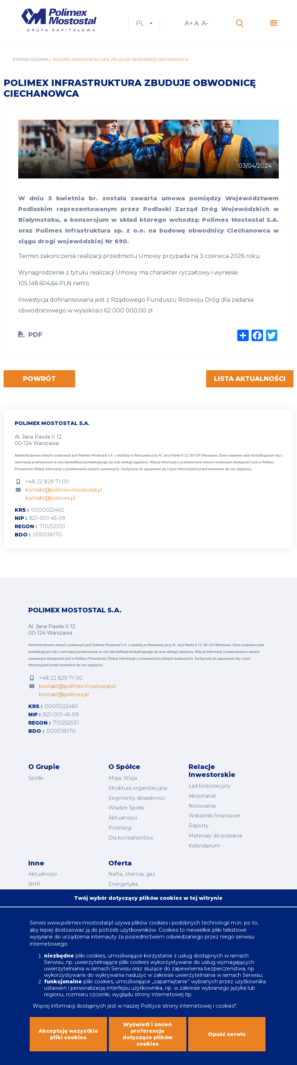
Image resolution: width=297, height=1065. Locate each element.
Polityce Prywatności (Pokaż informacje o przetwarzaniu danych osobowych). (135, 658)
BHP (34, 884)
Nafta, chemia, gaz (131, 874)
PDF (35, 335)
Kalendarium (204, 845)
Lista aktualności (250, 379)
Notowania (202, 806)
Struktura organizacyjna (137, 788)
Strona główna (31, 59)
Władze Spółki (126, 807)
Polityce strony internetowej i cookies (187, 1012)
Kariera (36, 894)
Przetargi (120, 828)
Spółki (35, 778)
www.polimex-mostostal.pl (81, 929)
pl (144, 23)
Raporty (199, 825)
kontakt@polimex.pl (50, 498)
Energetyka (123, 884)
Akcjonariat (202, 796)
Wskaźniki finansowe (214, 815)
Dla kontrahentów (130, 838)
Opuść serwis (227, 1040)
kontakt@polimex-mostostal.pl (63, 490)
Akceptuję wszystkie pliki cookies (68, 1040)
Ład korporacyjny (209, 786)
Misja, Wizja (122, 778)
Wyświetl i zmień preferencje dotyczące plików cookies (147, 1041)
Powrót (39, 379)
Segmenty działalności (136, 798)
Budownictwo (125, 894)
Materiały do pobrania (215, 835)
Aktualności (122, 818)
